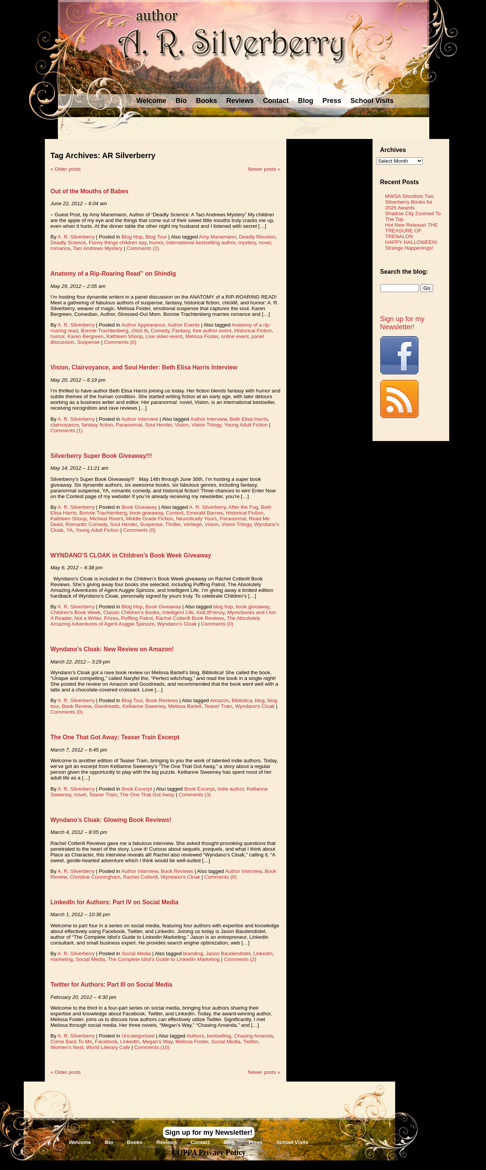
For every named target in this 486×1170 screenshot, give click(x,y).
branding (193, 953)
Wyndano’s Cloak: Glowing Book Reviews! (111, 820)
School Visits (372, 101)
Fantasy (181, 330)
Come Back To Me (71, 1041)
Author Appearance (143, 325)
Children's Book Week (75, 612)
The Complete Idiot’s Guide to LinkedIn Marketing (164, 959)
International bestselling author (201, 242)
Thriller (173, 524)
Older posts (66, 169)
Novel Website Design (300, 1165)
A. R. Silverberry (76, 237)
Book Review (76, 706)
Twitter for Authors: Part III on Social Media (111, 984)
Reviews (240, 101)
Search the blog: (404, 271)
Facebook (106, 1041)
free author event (212, 330)
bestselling (219, 1036)
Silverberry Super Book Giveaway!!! (101, 456)
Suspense (88, 342)
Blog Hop (132, 237)
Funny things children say (117, 242)
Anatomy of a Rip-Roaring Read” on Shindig (113, 273)
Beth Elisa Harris (249, 419)
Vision (182, 425)
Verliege (192, 524)
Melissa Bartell (185, 706)
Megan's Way (157, 1041)
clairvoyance (65, 425)
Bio (181, 101)
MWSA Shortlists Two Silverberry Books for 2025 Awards (409, 202)
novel (265, 242)
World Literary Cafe (108, 1047)
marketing (62, 959)
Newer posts (264, 169)
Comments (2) (142, 248)
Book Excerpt (137, 789)
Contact (276, 101)
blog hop (223, 607)
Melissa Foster (201, 336)
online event (235, 336)
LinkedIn (263, 953)
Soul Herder (158, 425)
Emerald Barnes (204, 513)
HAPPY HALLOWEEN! (411, 242)
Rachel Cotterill (140, 877)
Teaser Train (218, 706)
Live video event (164, 336)
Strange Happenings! (409, 248)
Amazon (219, 700)
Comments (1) (67, 430)
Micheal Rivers (106, 518)
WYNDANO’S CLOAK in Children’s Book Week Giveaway (131, 555)
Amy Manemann (217, 237)
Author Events (183, 325)
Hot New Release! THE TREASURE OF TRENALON (411, 230)
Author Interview (139, 419)
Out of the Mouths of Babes (90, 191)
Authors (195, 1036)
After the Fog (243, 507)
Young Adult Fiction (246, 425)
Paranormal (129, 425)
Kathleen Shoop (124, 336)
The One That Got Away (147, 794)
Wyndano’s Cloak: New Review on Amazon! (112, 649)
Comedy (160, 330)
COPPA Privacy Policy (208, 1152)
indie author (230, 789)
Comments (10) (151, 1047)
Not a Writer (87, 618)
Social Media (136, 953)
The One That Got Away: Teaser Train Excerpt (115, 737)
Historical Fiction (253, 330)
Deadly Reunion (257, 237)
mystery (247, 242)
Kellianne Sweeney (143, 706)
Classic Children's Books (131, 612)
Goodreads (107, 706)
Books (206, 101)
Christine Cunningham (95, 877)
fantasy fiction (97, 425)
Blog (305, 101)
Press (331, 101)
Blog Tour (156, 237)
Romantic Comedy (86, 524)
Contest (175, 513)
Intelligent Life (178, 612)
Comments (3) (195, 794)
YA (69, 530)
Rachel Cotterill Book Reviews (190, 618)
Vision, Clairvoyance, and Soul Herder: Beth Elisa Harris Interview (144, 367)
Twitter (250, 1041)
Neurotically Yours (196, 518)
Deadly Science (68, 242)
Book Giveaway (139, 507)
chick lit (139, 330)
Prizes (111, 618)
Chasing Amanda (253, 1036)
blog (259, 700)
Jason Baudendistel (228, 953)
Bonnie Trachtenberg (104, 330)
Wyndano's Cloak (177, 624)
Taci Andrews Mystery (98, 248)
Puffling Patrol (137, 618)
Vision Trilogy (206, 425)
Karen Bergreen (85, 336)
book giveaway (146, 513)
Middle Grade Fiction (149, 518)
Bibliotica (242, 700)
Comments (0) (120, 342)
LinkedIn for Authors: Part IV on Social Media (115, 902)
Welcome (151, 101)
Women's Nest (67, 1047)
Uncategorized (138, 1036)
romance (61, 248)
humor (156, 242)
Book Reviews (162, 700)
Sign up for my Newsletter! (402, 323)
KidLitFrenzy (211, 612)
